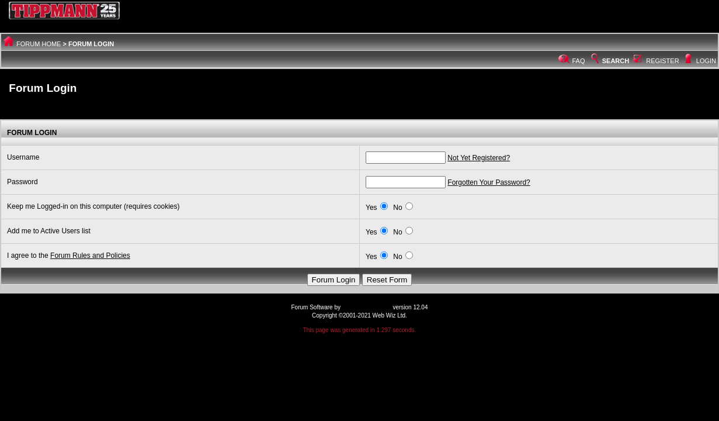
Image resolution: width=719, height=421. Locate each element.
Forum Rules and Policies (90, 255)
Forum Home (38, 43)
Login (706, 60)
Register (662, 60)
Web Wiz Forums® (366, 307)
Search (609, 60)
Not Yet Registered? (478, 158)
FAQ (578, 60)
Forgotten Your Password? (488, 182)
